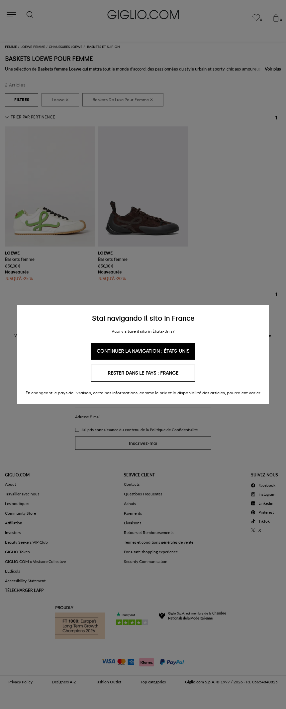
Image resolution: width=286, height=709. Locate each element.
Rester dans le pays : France (143, 373)
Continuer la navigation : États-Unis (143, 351)
